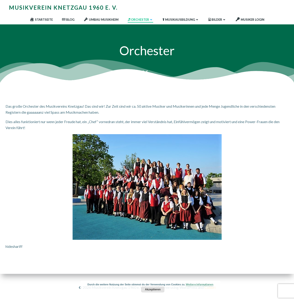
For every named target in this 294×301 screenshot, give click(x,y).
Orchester (140, 19)
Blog (68, 19)
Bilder (217, 19)
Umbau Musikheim (101, 19)
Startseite (41, 19)
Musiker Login (249, 19)
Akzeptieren (153, 289)
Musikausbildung (180, 19)
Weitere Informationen (199, 284)
